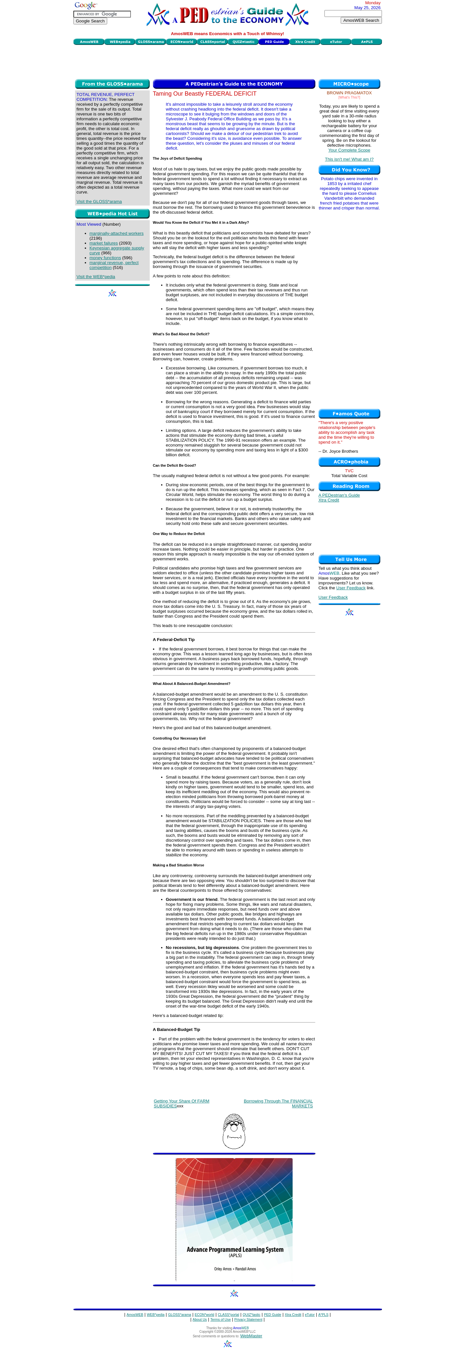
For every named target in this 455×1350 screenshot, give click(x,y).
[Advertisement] (227, 61)
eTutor (310, 1315)
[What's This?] (349, 97)
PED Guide (272, 1315)
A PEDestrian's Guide (339, 495)
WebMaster (251, 1335)
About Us (200, 1319)
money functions (105, 257)
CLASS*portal (228, 1315)
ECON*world (204, 1315)
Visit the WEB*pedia (96, 276)
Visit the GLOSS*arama (99, 201)
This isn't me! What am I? (349, 159)
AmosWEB (135, 1315)
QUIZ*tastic (251, 1315)
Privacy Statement (248, 1319)
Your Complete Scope (349, 150)
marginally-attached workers (117, 233)
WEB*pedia (156, 1315)
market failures (104, 243)
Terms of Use (220, 1319)
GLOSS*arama (179, 1315)
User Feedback (350, 587)
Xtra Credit (329, 500)
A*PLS (323, 1315)
